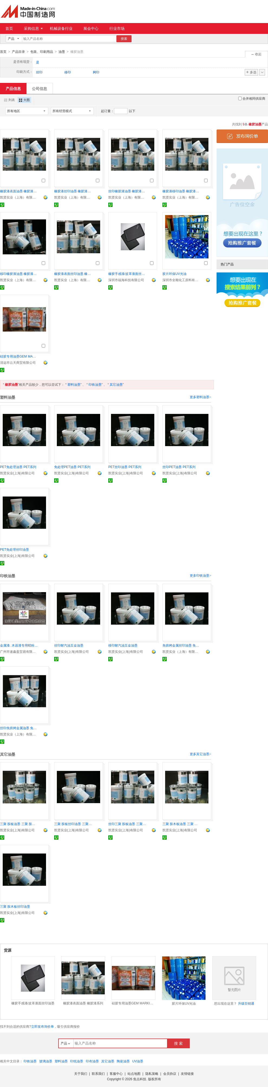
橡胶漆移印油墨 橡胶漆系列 (181, 191)
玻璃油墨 (45, 1061)
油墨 (61, 52)
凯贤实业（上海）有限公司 (19, 197)
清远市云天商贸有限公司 (18, 362)
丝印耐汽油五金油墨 (68, 645)
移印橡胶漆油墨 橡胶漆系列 (19, 273)
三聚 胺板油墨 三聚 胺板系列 (19, 824)
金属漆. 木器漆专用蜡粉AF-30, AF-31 (19, 645)
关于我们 (80, 1073)
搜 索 (178, 1043)
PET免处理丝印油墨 (14, 549)
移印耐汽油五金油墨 (123, 645)
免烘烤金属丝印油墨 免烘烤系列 (181, 645)
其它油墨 (116, 384)
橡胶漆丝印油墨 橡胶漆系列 (73, 191)
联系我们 (98, 1073)
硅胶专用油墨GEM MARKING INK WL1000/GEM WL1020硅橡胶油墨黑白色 (19, 356)
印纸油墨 (76, 1061)
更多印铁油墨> (200, 575)
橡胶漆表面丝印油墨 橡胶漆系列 (73, 273)
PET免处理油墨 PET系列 (18, 467)
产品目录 (18, 52)
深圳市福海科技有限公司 (126, 280)
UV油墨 (137, 1061)
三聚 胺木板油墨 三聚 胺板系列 (181, 824)
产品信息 (13, 88)
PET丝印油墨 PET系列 (124, 467)
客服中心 (116, 1073)
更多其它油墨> (200, 754)
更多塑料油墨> (200, 397)
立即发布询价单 (42, 1026)
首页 (9, 28)
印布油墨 (92, 1061)
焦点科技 (139, 1079)
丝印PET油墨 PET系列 (178, 467)
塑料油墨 (73, 384)
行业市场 (117, 28)
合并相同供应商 (251, 98)
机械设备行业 (61, 28)
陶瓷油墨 (123, 1061)
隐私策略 (151, 1073)
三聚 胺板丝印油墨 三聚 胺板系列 (73, 824)
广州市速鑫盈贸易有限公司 (19, 651)
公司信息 (39, 88)
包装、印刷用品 (41, 52)
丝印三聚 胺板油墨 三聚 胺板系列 (127, 824)
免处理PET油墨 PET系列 (72, 467)
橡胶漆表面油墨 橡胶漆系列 (19, 191)
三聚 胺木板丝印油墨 (15, 906)
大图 (24, 100)
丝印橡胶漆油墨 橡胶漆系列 (127, 191)
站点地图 (134, 1073)
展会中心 (91, 28)
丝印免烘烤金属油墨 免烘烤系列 (19, 728)
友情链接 (187, 1073)
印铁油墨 (95, 384)
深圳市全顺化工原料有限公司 (181, 280)
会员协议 (169, 1073)
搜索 (124, 39)
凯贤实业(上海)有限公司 (17, 473)
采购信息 (33, 28)
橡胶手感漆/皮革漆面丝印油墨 (127, 273)
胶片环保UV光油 (174, 273)
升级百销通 (246, 1003)
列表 (9, 100)
